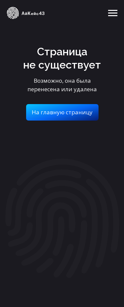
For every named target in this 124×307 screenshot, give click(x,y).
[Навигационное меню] (112, 13)
